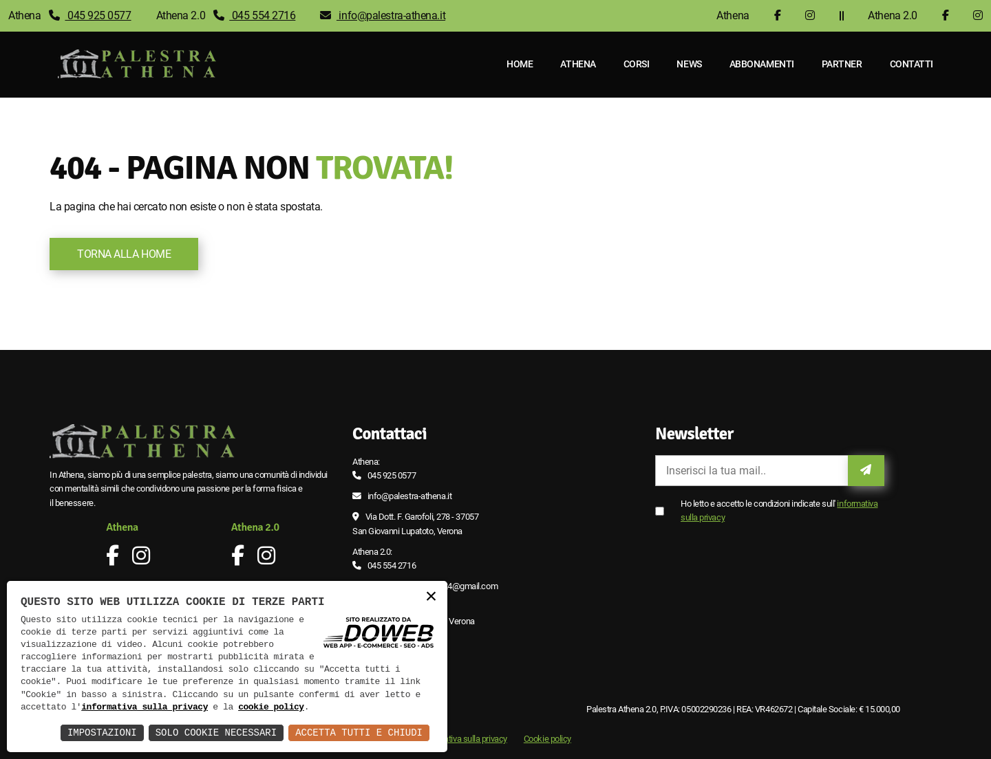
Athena (578, 63)
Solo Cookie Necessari (216, 732)
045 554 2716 (254, 15)
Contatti (911, 63)
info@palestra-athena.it (382, 15)
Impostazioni (102, 732)
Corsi (637, 63)
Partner (842, 63)
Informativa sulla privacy (463, 739)
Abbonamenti (761, 63)
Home (520, 63)
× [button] (431, 597)
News (689, 63)
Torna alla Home (124, 254)
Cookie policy (547, 739)
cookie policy (271, 707)
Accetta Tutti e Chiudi (359, 732)
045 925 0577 (90, 15)
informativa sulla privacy (144, 707)
